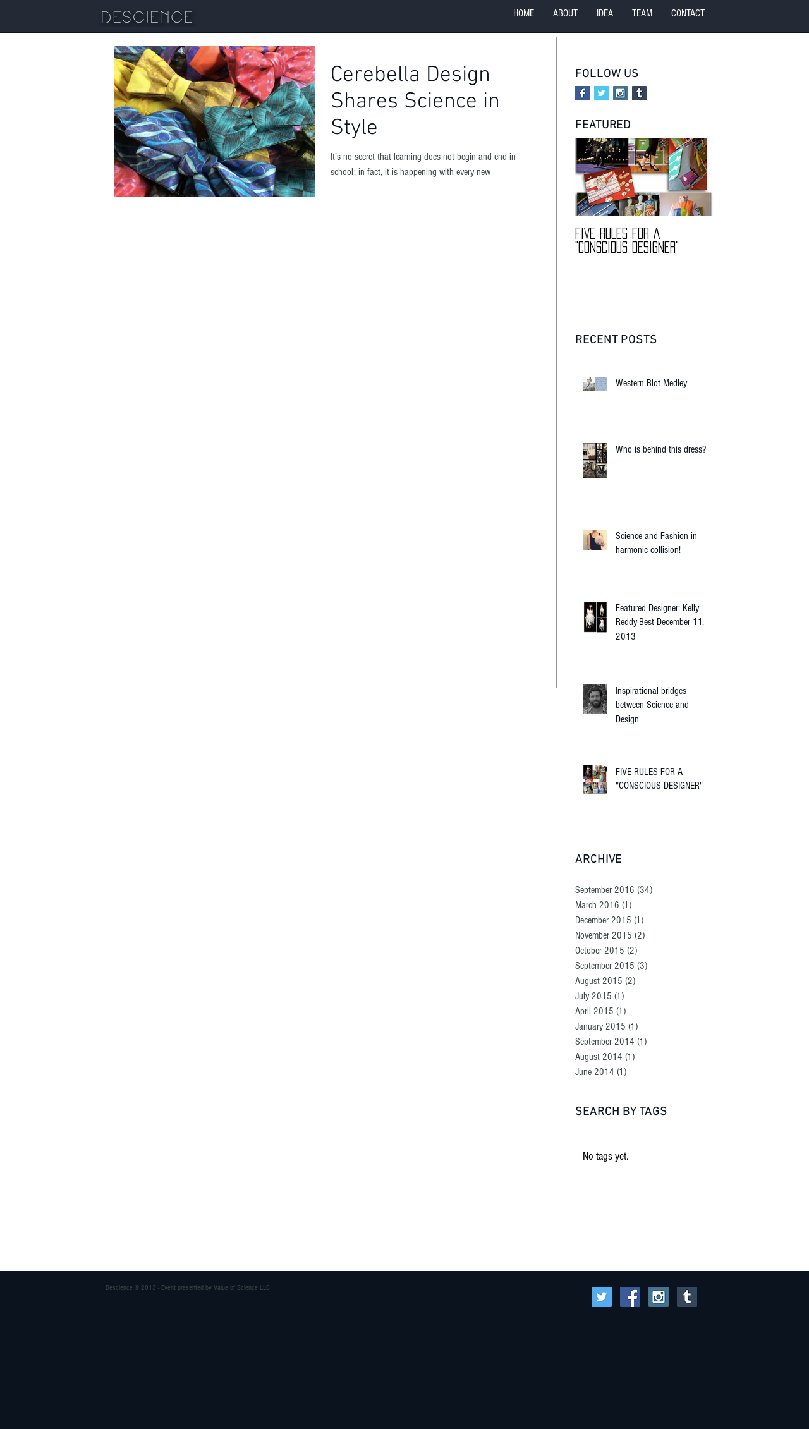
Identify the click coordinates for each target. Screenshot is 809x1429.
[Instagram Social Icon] (620, 93)
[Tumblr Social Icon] (639, 93)
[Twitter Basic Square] (601, 93)
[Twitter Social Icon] (602, 1297)
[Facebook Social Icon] (630, 1297)
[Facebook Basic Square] (582, 93)
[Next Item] (694, 178)
